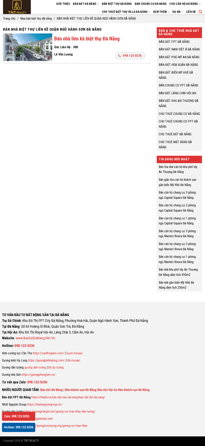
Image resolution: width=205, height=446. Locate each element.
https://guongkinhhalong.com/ (46, 360)
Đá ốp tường (56, 367)
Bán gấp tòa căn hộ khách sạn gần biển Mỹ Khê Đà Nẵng (177, 182)
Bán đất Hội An (107, 390)
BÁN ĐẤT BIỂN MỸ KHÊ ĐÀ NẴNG (176, 75)
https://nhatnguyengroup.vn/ (44, 404)
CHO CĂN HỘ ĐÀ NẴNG (185, 4)
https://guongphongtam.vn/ (38, 375)
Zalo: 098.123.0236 (16, 416)
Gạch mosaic (74, 353)
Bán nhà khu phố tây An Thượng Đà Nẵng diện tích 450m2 (178, 272)
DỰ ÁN (177, 12)
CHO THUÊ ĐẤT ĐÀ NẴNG (175, 134)
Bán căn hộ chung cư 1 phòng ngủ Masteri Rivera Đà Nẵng (177, 259)
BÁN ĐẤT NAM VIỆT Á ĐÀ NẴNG (179, 49)
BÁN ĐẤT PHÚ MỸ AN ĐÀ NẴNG (179, 57)
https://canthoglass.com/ (48, 353)
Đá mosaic (73, 360)
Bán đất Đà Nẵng (51, 390)
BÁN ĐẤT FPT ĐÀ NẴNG (174, 41)
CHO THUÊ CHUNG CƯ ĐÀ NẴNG (179, 114)
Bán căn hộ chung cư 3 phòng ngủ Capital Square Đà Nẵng (177, 195)
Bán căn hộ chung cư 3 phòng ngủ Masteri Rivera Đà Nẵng (177, 233)
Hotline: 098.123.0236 (18, 427)
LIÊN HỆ (191, 12)
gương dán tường (35, 367)
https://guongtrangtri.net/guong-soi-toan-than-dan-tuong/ (59, 411)
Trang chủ (9, 18)
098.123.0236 (130, 55)
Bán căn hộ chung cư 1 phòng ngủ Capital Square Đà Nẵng (177, 220)
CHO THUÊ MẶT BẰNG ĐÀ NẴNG (175, 144)
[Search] (200, 12)
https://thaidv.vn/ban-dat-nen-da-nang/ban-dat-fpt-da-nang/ (68, 397)
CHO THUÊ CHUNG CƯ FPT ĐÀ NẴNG (178, 124)
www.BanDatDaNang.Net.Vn (35, 338)
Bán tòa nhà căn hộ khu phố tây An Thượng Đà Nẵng (178, 169)
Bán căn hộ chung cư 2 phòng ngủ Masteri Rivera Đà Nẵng (177, 246)
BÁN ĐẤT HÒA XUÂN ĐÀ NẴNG (178, 65)
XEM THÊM (161, 12)
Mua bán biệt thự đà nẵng (36, 18)
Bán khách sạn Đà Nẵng (80, 390)
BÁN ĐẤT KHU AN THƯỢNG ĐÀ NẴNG (178, 103)
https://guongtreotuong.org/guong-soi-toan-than (57, 426)
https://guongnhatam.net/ (37, 419)
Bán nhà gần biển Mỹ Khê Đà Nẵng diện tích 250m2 (176, 284)
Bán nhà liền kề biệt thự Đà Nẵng (87, 39)
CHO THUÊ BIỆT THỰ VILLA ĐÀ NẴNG (126, 12)
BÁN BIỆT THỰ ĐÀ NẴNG (117, 4)
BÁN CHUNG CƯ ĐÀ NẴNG (151, 4)
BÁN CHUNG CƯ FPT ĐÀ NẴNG (178, 85)
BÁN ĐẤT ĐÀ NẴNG (86, 4)
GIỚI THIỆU (63, 4)
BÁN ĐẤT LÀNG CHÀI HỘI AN (177, 93)
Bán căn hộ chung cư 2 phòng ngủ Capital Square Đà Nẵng (177, 207)
